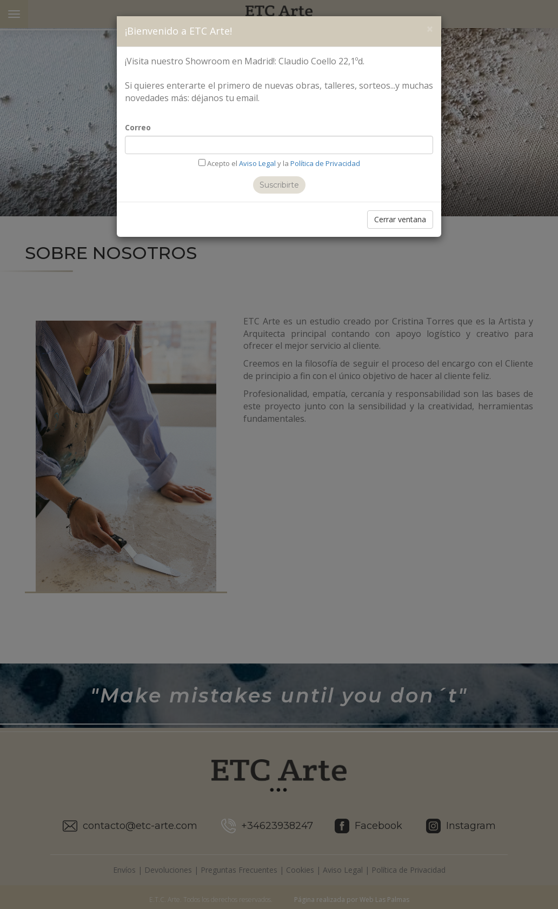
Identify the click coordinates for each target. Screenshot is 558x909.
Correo (138, 127)
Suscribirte (279, 185)
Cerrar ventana (400, 219)
